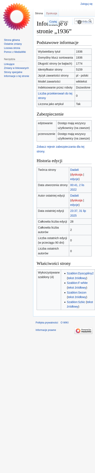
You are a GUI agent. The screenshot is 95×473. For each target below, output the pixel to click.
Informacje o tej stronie (16, 76)
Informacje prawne (46, 330)
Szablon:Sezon (76, 292)
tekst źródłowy (77, 278)
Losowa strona (12, 48)
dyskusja (76, 174)
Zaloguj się (87, 3)
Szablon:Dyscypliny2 (80, 273)
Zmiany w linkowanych (16, 68)
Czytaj (50, 21)
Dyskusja (51, 13)
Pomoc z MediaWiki (15, 52)
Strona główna (12, 40)
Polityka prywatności (47, 322)
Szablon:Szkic (76, 302)
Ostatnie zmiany (13, 43)
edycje (74, 179)
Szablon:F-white (77, 282)
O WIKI (65, 322)
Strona (39, 13)
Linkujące (9, 64)
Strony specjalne (13, 72)
